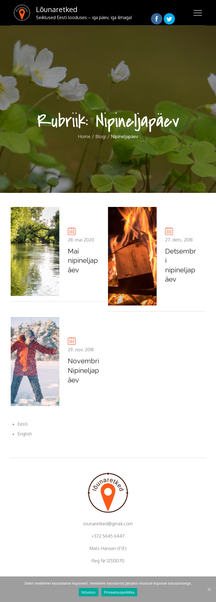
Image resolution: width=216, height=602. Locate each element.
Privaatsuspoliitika (119, 592)
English (24, 434)
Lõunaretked (56, 9)
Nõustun (89, 592)
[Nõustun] (209, 589)
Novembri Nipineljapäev (83, 370)
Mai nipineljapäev (83, 260)
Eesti (22, 424)
